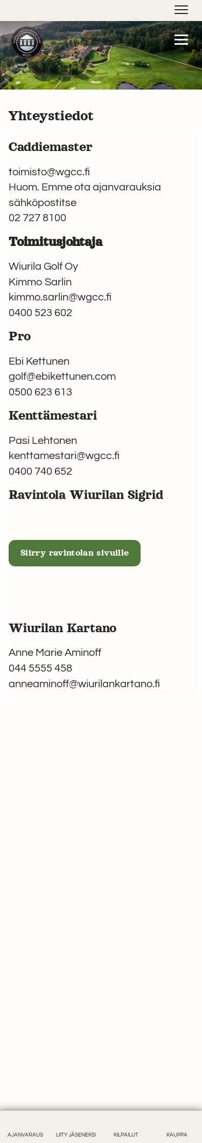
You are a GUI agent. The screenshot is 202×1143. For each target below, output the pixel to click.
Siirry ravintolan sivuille (74, 553)
